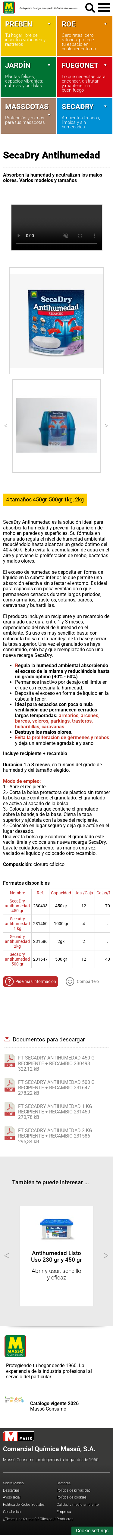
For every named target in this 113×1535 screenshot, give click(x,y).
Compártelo (82, 981)
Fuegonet (85, 65)
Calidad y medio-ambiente (78, 1504)
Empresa (64, 1512)
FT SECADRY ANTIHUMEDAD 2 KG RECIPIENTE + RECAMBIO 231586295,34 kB (55, 1136)
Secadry (85, 106)
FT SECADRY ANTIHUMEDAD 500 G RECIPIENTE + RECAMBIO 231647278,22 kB (56, 1087)
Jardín (28, 65)
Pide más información (30, 981)
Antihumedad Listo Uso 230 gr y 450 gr (56, 1256)
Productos (65, 1519)
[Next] (106, 426)
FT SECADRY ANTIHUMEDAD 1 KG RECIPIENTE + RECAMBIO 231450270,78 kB (55, 1111)
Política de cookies (71, 1497)
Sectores (64, 1483)
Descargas (11, 1490)
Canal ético (12, 1512)
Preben (28, 24)
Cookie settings (92, 1530)
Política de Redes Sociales (24, 1504)
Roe (85, 24)
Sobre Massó (13, 1483)
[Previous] (6, 426)
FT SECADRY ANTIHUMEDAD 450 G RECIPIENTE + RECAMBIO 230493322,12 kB (56, 1063)
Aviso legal (11, 1497)
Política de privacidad (74, 1490)
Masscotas (28, 106)
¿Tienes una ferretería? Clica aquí (29, 1519)
